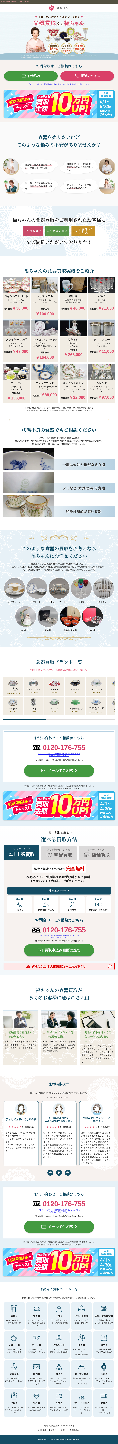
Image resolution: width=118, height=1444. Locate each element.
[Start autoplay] (59, 1173)
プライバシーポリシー (58, 1430)
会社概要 (42, 1430)
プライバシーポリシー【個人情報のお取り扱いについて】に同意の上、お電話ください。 (59, 84)
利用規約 (74, 1430)
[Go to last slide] (50, 1173)
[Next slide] (68, 1173)
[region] (59, 342)
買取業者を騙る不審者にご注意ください (15, 1)
